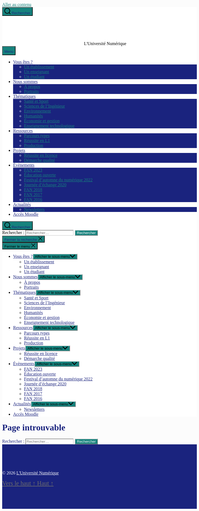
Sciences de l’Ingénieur (44, 106)
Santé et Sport (36, 101)
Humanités (33, 116)
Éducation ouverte (40, 175)
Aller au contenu (16, 4)
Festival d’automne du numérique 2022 (58, 180)
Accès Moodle (25, 214)
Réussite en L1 (37, 140)
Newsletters (34, 209)
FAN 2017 (33, 194)
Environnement (37, 111)
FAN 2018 (33, 189)
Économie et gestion (42, 121)
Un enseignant (36, 71)
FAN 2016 (33, 199)
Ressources (23, 130)
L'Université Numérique (37, 473)
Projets (19, 150)
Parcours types (37, 135)
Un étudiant (34, 76)
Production (33, 145)
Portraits (31, 91)
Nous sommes (25, 81)
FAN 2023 (33, 170)
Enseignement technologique (49, 125)
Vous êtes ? (23, 62)
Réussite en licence (41, 155)
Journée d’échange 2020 (45, 184)
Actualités (22, 204)
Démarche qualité (39, 160)
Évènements (23, 165)
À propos (32, 86)
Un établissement (39, 66)
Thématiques (24, 96)
